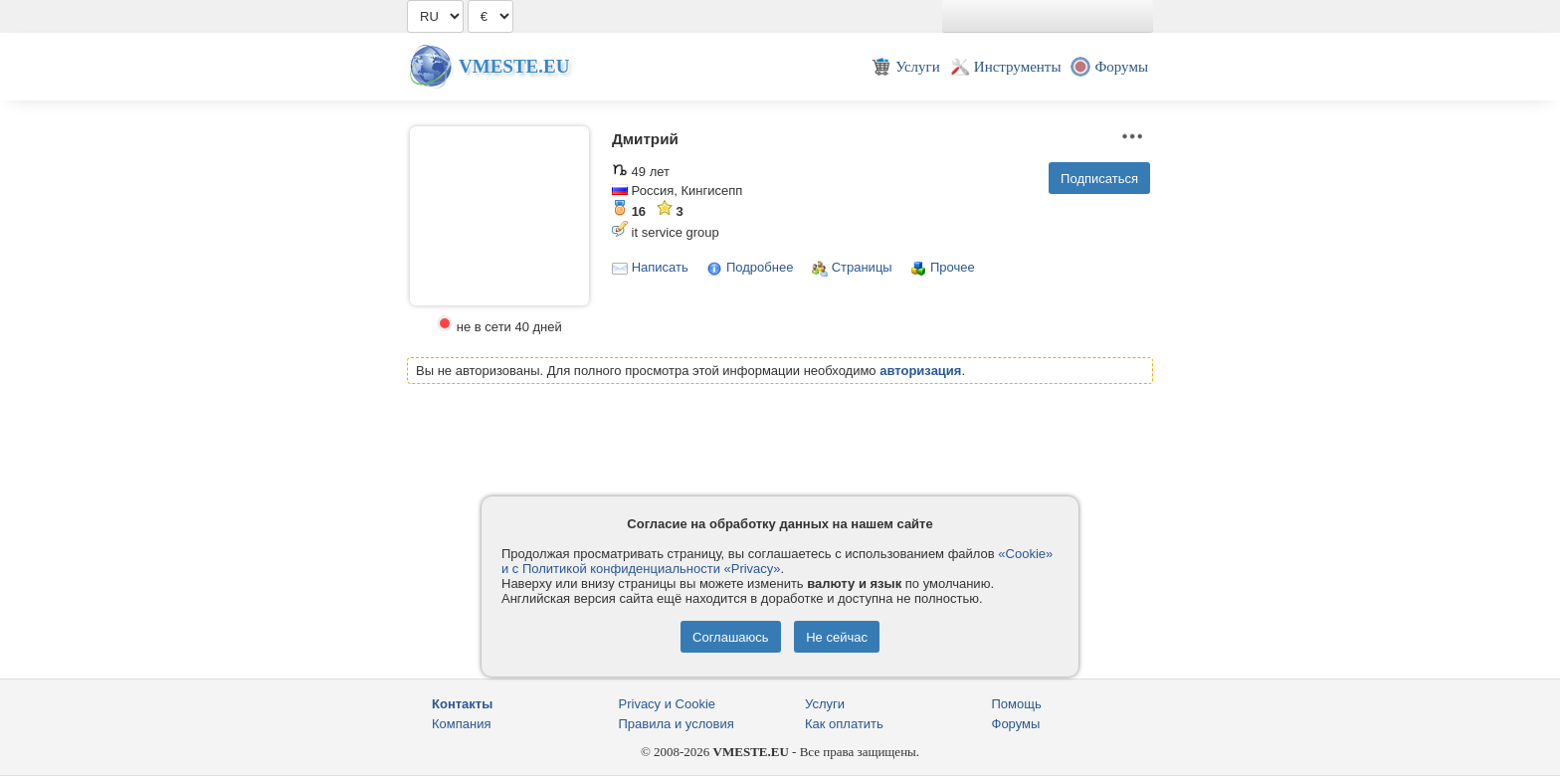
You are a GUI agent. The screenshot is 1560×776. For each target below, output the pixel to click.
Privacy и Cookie (667, 703)
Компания (461, 723)
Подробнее (759, 267)
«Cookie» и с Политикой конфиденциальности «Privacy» (777, 561)
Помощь (1017, 703)
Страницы (862, 267)
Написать (660, 267)
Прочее (952, 267)
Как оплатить (844, 723)
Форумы (1016, 723)
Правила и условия (676, 723)
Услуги (825, 703)
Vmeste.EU (514, 66)
